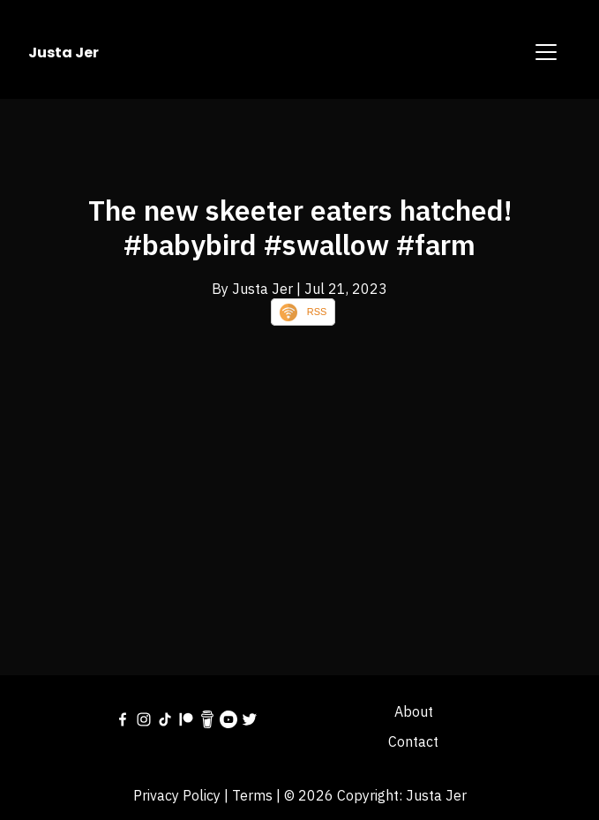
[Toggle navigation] (546, 52)
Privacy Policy (177, 795)
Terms (252, 795)
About (413, 711)
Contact (413, 741)
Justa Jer (63, 52)
